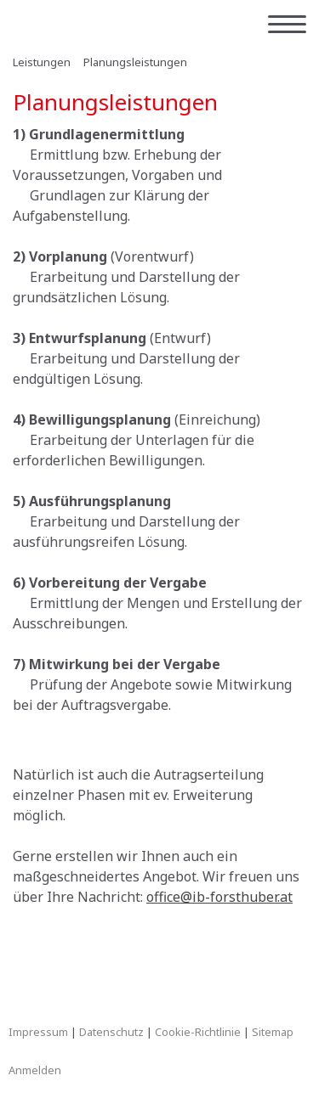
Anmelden (35, 1070)
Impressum (38, 1031)
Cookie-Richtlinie (198, 1031)
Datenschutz (111, 1031)
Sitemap (272, 1031)
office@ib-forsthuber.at (219, 896)
